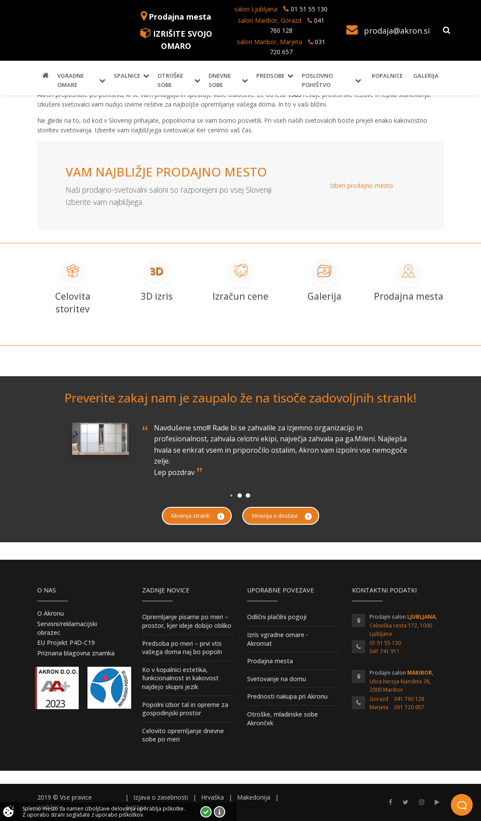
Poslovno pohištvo (317, 80)
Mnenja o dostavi (282, 516)
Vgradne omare (70, 80)
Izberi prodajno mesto (361, 185)
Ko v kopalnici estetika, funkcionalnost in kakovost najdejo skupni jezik (180, 678)
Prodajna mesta (180, 16)
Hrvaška (212, 797)
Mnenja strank (197, 516)
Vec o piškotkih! (219, 812)
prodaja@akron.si (397, 30)
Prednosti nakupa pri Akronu (287, 696)
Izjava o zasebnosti (160, 797)
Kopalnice (387, 76)
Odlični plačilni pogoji (277, 617)
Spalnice (127, 76)
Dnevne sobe (220, 80)
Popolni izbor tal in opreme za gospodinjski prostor (185, 708)
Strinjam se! (206, 812)
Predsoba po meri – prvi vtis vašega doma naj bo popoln (182, 647)
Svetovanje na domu (276, 679)
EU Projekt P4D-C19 (66, 642)
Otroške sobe (170, 80)
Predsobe (270, 76)
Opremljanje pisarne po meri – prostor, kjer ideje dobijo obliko (186, 621)
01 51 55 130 (309, 9)
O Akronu (50, 613)
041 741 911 (384, 651)
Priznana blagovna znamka (76, 653)
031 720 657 (409, 707)
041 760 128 (409, 699)
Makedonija (253, 797)
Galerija (426, 76)
